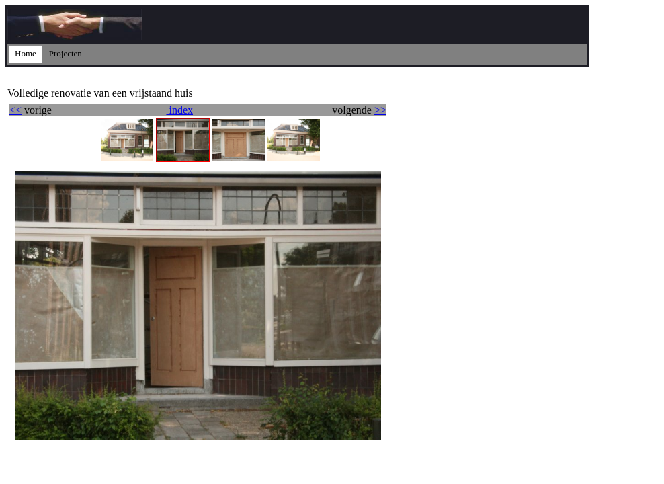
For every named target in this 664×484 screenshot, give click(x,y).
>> (380, 110)
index (179, 110)
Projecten (65, 53)
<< (15, 110)
